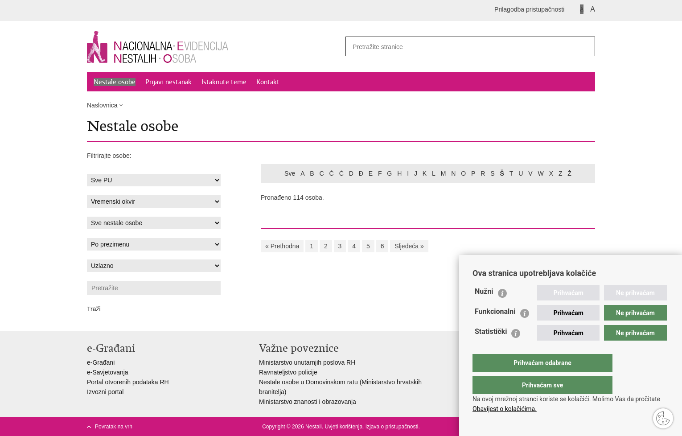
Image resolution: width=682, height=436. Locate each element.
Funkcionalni (495, 329)
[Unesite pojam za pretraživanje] (457, 46)
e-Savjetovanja (107, 372)
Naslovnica (102, 105)
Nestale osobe (115, 82)
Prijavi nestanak (168, 82)
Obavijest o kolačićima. (504, 408)
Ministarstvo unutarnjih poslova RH (307, 362)
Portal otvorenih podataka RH (128, 382)
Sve (289, 173)
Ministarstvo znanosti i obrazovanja (307, 401)
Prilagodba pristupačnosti (529, 9)
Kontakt (267, 82)
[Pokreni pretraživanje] (584, 46)
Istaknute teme (224, 82)
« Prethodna (282, 246)
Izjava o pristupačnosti (392, 427)
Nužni (484, 309)
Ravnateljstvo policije (288, 372)
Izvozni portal (105, 391)
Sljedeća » (408, 246)
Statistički (491, 349)
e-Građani (101, 362)
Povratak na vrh (113, 427)
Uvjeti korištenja (343, 427)
